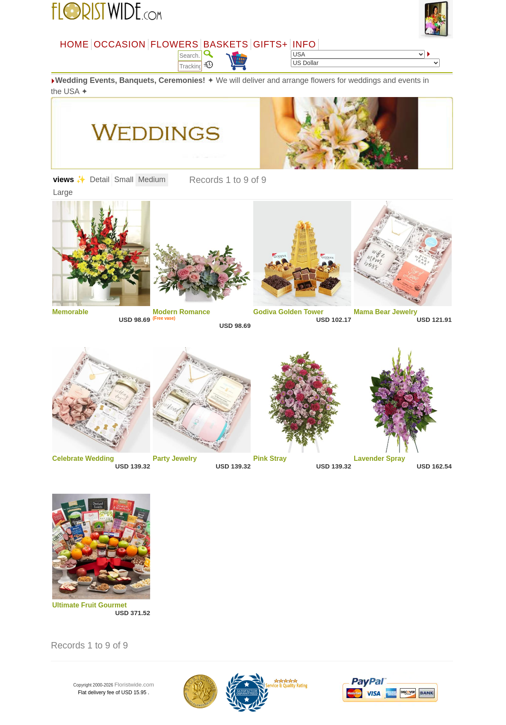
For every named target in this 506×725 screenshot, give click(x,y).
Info (304, 44)
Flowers (174, 44)
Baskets (225, 44)
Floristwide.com (134, 684)
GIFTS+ (270, 44)
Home (74, 44)
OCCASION (120, 44)
